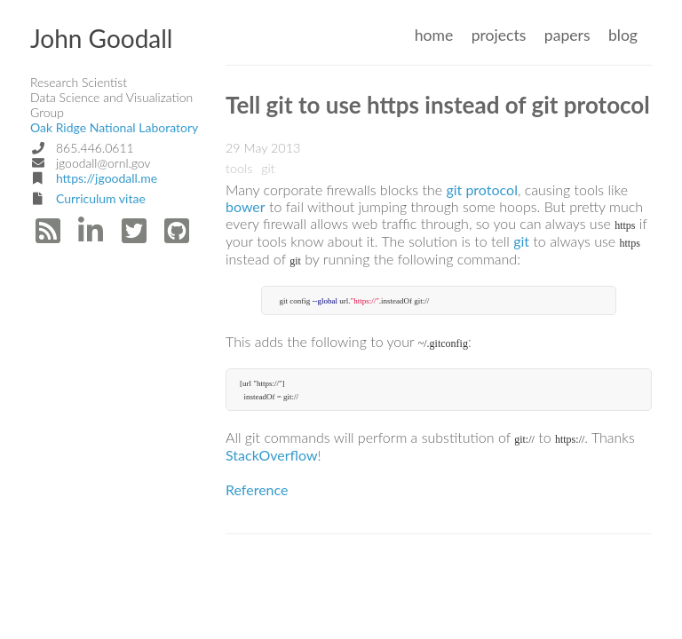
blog (623, 35)
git (521, 241)
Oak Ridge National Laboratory (114, 127)
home (434, 35)
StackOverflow (271, 454)
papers (567, 35)
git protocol (482, 189)
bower (246, 206)
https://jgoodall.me (106, 177)
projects (499, 35)
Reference (257, 489)
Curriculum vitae (101, 198)
